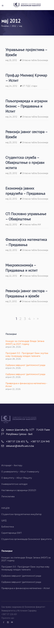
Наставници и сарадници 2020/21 (18, 490)
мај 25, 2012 (11, 60)
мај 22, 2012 (11, 199)
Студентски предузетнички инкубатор (21, 514)
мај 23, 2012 (11, 142)
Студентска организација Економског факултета (26, 539)
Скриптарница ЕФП (11, 533)
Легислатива (8, 496)
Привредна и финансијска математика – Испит (25, 588)
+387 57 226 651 (9, 614)
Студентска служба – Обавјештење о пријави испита (24, 162)
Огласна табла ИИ (31, 224)
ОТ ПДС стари (29, 86)
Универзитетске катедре (14, 484)
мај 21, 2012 (11, 301)
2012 (14, 26)
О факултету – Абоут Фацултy (16, 478)
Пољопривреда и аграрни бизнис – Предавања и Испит (26, 106)
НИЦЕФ (5, 508)
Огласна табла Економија (35, 60)
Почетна (5, 26)
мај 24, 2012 (11, 86)
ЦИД (3, 520)
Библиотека (7, 526)
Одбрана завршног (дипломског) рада (25, 365)
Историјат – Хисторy (11, 465)
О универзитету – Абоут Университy (20, 471)
